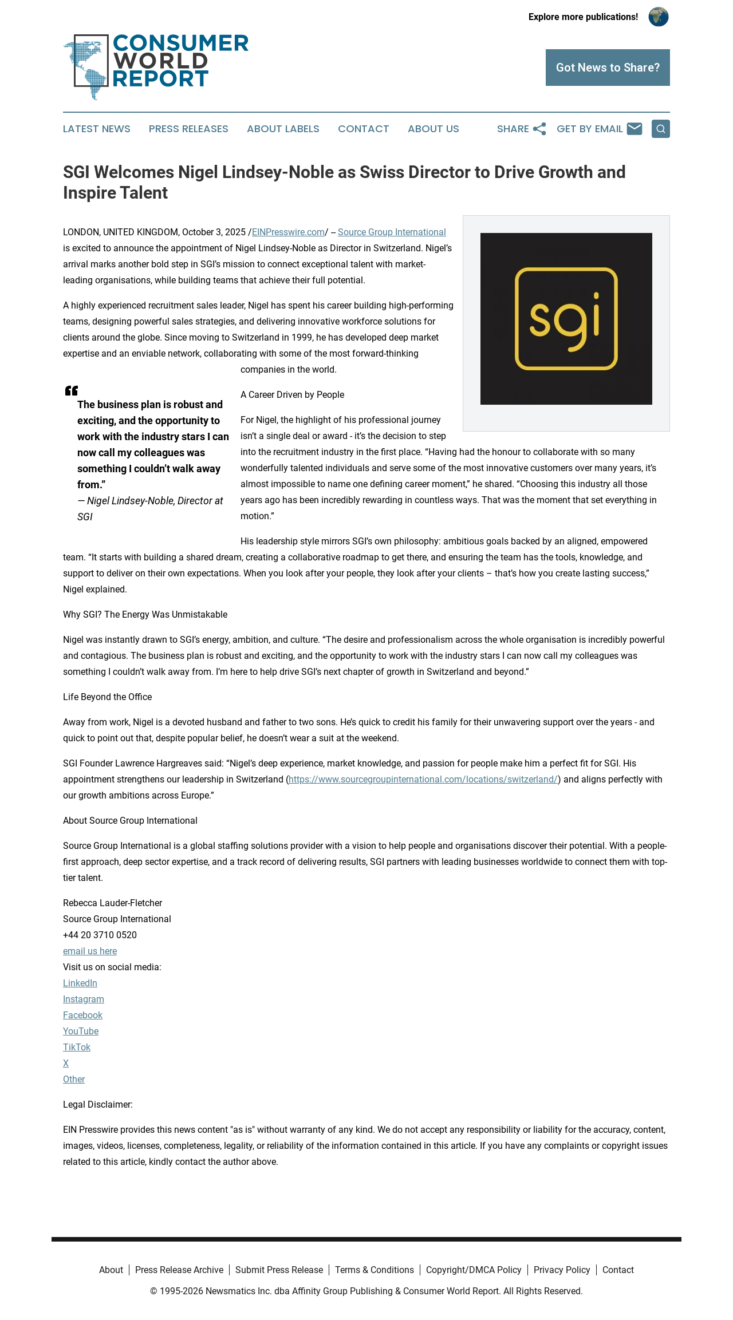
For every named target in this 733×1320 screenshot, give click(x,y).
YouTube (80, 1031)
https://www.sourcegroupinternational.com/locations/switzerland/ (423, 779)
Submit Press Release (279, 1269)
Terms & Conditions (374, 1269)
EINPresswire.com (288, 232)
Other (74, 1079)
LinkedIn (80, 983)
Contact (363, 128)
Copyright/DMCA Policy (474, 1269)
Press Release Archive (179, 1269)
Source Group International (392, 232)
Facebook (83, 1015)
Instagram (83, 999)
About (111, 1269)
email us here (90, 951)
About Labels (283, 128)
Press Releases (188, 128)
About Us (433, 128)
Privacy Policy (562, 1269)
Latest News (97, 128)
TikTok (76, 1047)
